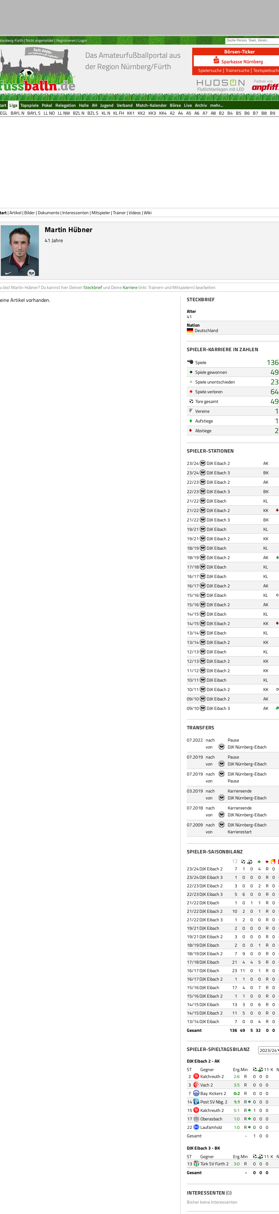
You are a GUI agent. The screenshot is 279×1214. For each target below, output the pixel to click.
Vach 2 (206, 1084)
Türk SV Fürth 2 (214, 1163)
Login (82, 40)
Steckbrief (92, 287)
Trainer (119, 212)
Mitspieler (101, 212)
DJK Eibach (216, 501)
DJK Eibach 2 (218, 463)
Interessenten (75, 212)
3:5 (237, 1084)
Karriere (130, 287)
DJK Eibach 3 (218, 472)
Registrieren (65, 40)
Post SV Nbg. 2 (213, 1101)
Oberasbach (211, 1118)
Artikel (15, 212)
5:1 (237, 1110)
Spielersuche (210, 70)
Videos (135, 212)
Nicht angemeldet (39, 40)
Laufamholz (211, 1127)
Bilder (29, 212)
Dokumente (48, 212)
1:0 (237, 1118)
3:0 (237, 1163)
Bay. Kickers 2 (213, 1093)
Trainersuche (237, 70)
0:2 (237, 1093)
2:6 (237, 1076)
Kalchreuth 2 (212, 1076)
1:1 (237, 1101)
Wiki (148, 212)
